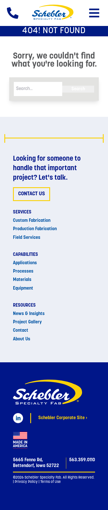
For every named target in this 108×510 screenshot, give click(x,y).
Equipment (23, 288)
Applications (25, 263)
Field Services (26, 237)
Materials (22, 280)
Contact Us (31, 194)
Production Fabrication (35, 229)
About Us (21, 339)
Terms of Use (50, 482)
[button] (94, 13)
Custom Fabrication (31, 220)
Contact (20, 330)
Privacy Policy (26, 482)
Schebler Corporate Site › (62, 418)
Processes (23, 271)
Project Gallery (27, 322)
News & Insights (29, 314)
